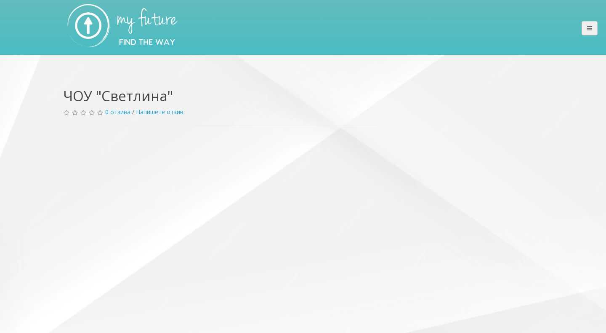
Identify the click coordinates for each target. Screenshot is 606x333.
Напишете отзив (159, 112)
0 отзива (117, 112)
